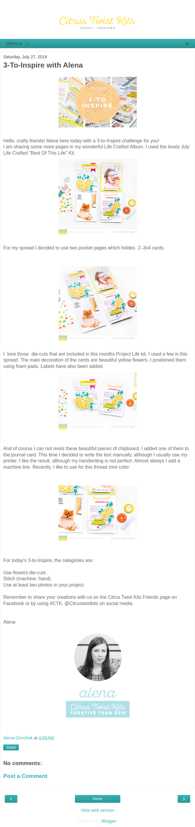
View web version (97, 810)
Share (11, 747)
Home (97, 799)
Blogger (109, 821)
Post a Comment (25, 776)
